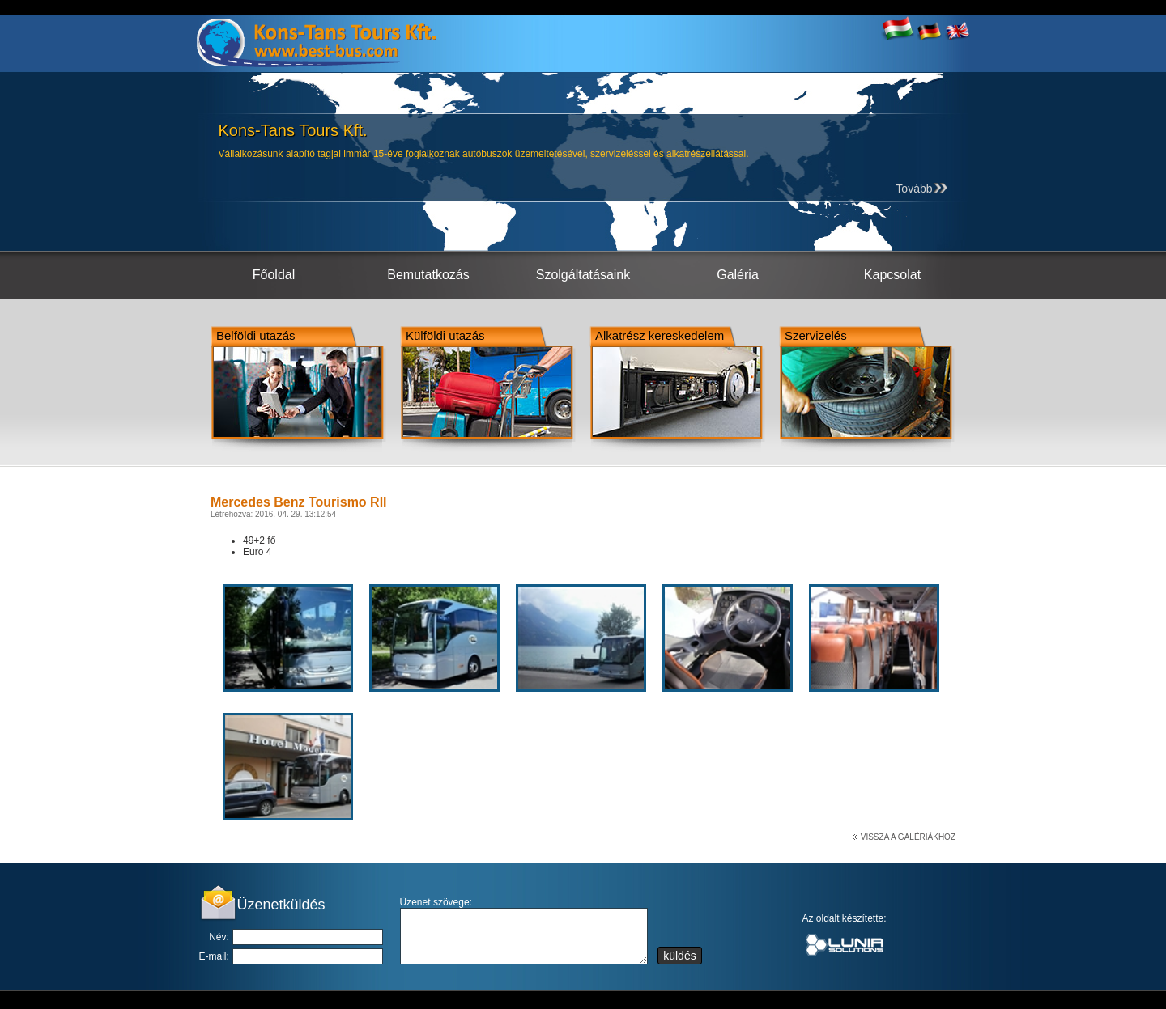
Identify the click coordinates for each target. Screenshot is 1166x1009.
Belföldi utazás (256, 335)
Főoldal (274, 275)
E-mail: (214, 956)
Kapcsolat (892, 275)
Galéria (738, 275)
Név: (219, 937)
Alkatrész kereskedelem (659, 335)
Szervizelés (816, 335)
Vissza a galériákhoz (908, 837)
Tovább (921, 188)
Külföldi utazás (445, 335)
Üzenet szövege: (436, 902)
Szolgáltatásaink (583, 275)
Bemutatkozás (428, 275)
